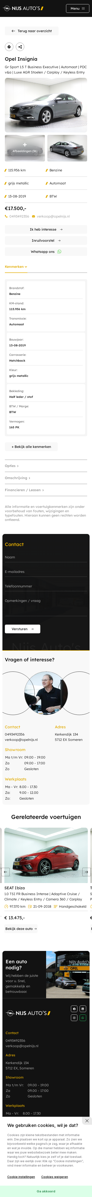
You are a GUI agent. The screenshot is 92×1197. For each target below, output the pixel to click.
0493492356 (19, 216)
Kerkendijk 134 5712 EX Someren (69, 737)
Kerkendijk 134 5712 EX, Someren (20, 1065)
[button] (86, 872)
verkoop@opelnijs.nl (53, 216)
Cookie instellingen (21, 1177)
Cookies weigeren (54, 1177)
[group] (46, 105)
